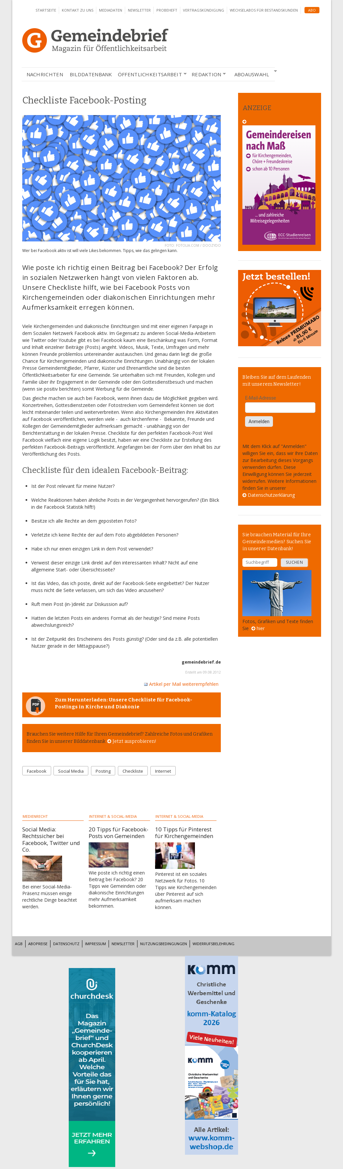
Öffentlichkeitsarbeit (150, 74)
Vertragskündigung (203, 10)
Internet (163, 771)
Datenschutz (66, 943)
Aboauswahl (252, 73)
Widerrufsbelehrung (213, 943)
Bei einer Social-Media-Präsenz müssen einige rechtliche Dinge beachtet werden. (49, 896)
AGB (19, 943)
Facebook (36, 771)
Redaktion (206, 74)
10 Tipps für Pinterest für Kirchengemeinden (184, 832)
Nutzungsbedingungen (163, 943)
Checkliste (133, 771)
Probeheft (166, 10)
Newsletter (139, 10)
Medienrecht (35, 816)
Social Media (71, 771)
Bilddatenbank (91, 74)
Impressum (95, 943)
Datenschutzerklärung (271, 495)
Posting (103, 771)
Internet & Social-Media (113, 816)
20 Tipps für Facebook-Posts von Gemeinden (118, 832)
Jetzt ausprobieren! (134, 741)
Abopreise (37, 943)
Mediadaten (110, 10)
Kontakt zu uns (77, 10)
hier (261, 628)
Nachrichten (45, 74)
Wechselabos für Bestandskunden (264, 10)
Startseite (46, 10)
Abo (312, 10)
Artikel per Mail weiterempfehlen (181, 684)
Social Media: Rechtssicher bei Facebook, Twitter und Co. (51, 839)
